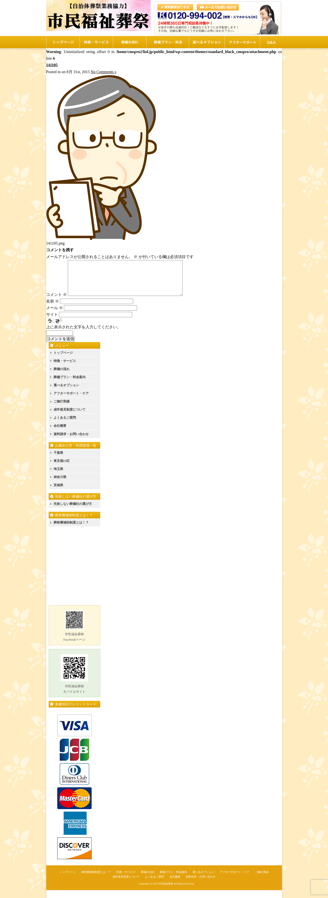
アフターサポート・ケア (71, 401)
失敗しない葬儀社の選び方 (73, 511)
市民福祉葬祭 (165, 891)
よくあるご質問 (65, 425)
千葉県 (58, 460)
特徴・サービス (65, 369)
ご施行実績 (62, 409)
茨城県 (58, 493)
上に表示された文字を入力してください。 (83, 335)
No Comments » (103, 72)
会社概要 (60, 433)
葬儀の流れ (62, 377)
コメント (56, 302)
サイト (52, 322)
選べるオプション (66, 393)
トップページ (63, 360)
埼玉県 (58, 477)
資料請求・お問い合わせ (71, 442)
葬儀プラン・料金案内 (70, 385)
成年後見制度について (70, 417)
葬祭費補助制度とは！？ (71, 530)
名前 (52, 309)
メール (54, 316)
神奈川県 (60, 485)
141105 (52, 65)
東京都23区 (62, 468)
